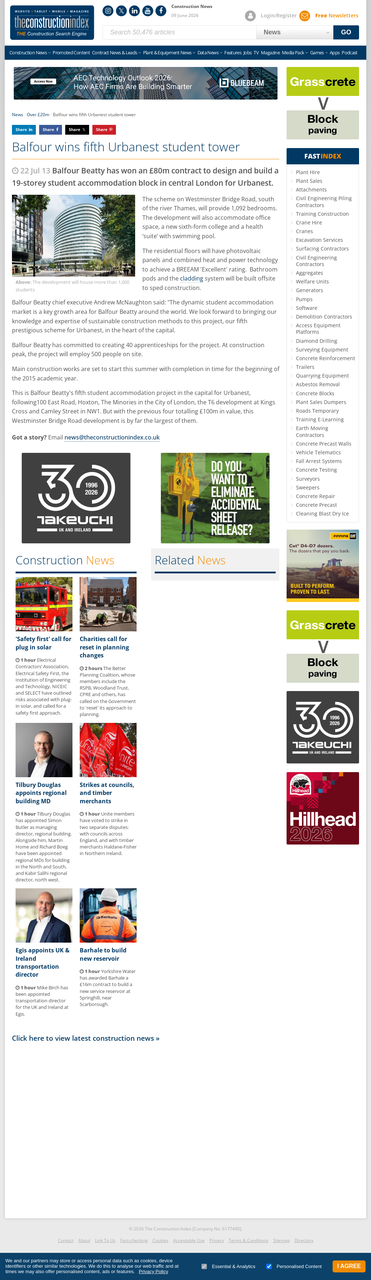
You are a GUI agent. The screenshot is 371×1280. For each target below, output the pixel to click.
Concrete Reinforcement (325, 358)
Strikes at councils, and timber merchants (107, 793)
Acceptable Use (189, 1240)
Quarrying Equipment (322, 375)
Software (306, 307)
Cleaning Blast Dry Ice (322, 513)
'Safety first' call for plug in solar (43, 643)
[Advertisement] (145, 1128)
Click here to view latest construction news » (86, 1038)
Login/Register (279, 15)
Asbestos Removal (318, 384)
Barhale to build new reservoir (103, 954)
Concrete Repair (315, 496)
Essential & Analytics (228, 1266)
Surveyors (308, 478)
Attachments (311, 189)
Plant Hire (308, 172)
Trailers (305, 366)
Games (317, 52)
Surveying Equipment (322, 349)
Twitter (121, 10)
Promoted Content (71, 52)
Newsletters (336, 15)
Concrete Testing (316, 469)
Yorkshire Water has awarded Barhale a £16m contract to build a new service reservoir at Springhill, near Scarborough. (108, 987)
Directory (304, 1240)
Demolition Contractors (324, 316)
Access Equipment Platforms (318, 328)
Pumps (304, 299)
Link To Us (105, 1240)
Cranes (304, 231)
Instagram (108, 10)
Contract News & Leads (114, 52)
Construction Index (52, 22)
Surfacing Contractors (322, 248)
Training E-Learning (320, 419)
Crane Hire (309, 222)
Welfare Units (312, 281)
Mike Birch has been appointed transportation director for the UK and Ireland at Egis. (42, 1000)
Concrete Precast (316, 504)
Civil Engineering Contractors (316, 261)
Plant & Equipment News (167, 52)
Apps (334, 52)
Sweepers (308, 487)
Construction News (28, 52)
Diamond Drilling (316, 340)
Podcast (349, 52)
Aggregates (309, 272)
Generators (309, 290)
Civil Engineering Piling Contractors (324, 201)
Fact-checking (134, 1240)
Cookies (160, 1240)
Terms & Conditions (248, 1240)
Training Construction (322, 213)
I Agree (349, 1266)
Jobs (247, 52)
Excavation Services (319, 239)
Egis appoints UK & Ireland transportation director (43, 962)
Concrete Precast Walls (323, 443)
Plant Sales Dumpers (321, 402)
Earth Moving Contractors (312, 431)
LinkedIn (134, 10)
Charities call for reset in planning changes (104, 647)
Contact (66, 1240)
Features (232, 52)
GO (346, 32)
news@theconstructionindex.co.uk (112, 437)
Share (21, 129)
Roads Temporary (317, 410)
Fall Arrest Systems (319, 461)
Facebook (160, 10)
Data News (207, 52)
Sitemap (281, 1240)
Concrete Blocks (315, 393)
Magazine (270, 52)
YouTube (147, 10)
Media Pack (293, 52)
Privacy (216, 1240)
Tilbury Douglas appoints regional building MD (41, 793)
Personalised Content (294, 1266)
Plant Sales (309, 180)
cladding (191, 278)
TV (256, 52)
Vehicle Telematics (318, 452)
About (84, 1240)
